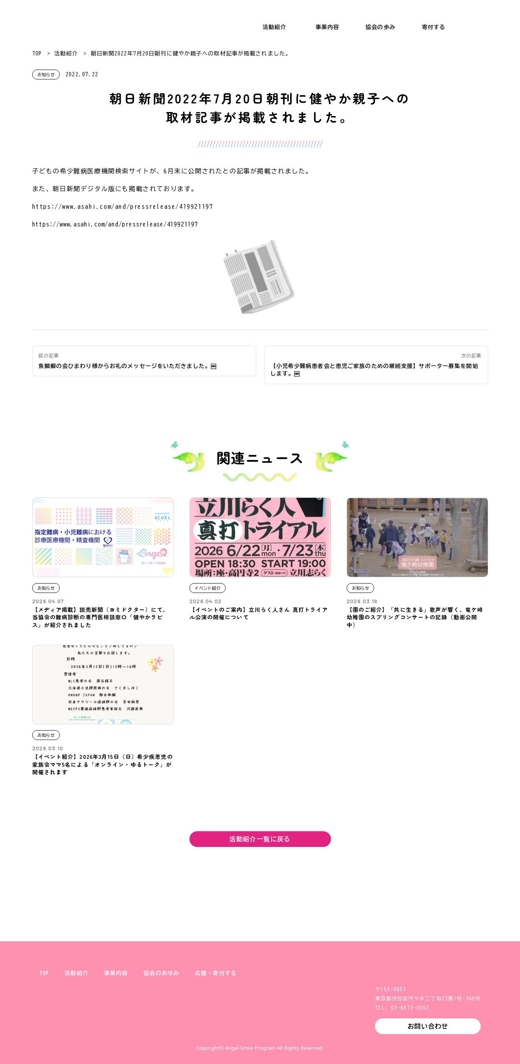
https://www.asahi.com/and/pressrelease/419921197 (122, 206)
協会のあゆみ (161, 973)
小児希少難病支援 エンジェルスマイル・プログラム (152, 20)
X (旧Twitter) (222, 1030)
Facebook (272, 1030)
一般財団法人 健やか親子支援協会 (47, 20)
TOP (37, 53)
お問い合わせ (428, 1026)
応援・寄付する (216, 973)
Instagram (247, 1030)
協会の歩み (380, 27)
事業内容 (327, 27)
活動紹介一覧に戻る (260, 839)
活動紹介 (274, 27)
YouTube (298, 1030)
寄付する (433, 27)
